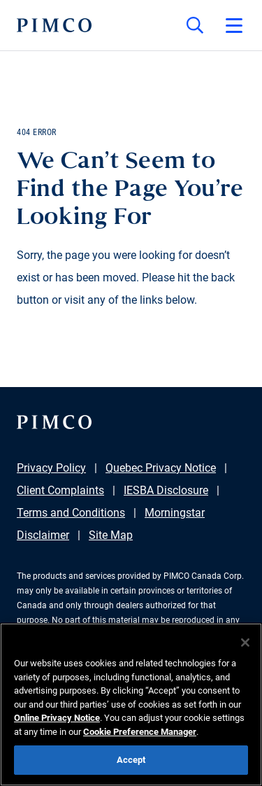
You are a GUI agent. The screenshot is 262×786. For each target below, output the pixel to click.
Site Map (111, 535)
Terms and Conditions (71, 512)
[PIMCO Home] (54, 25)
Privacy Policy (51, 468)
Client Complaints (60, 490)
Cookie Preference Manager (139, 732)
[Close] (245, 642)
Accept (131, 760)
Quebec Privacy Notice (160, 468)
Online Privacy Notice (57, 718)
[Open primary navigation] (234, 25)
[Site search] (195, 25)
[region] (131, 704)
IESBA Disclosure (166, 490)
